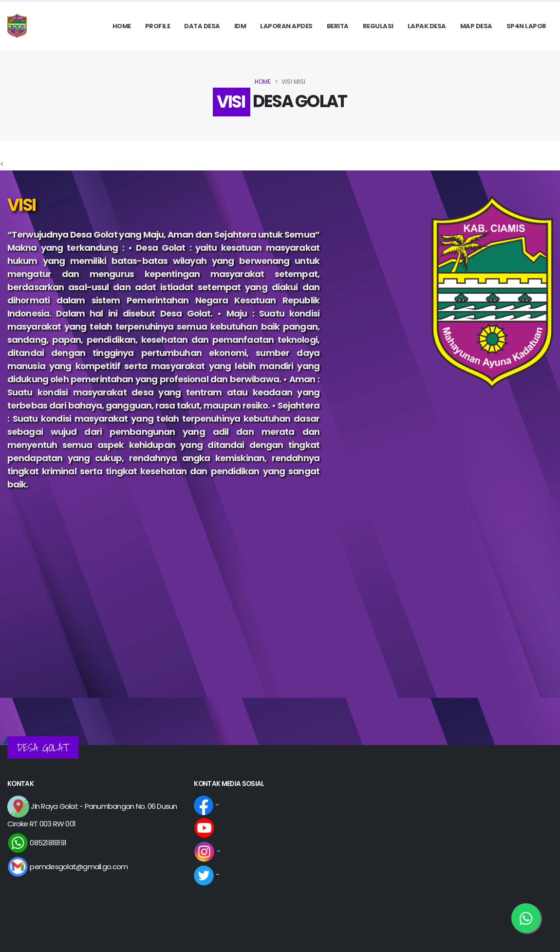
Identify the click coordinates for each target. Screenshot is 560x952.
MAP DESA (476, 26)
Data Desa (202, 26)
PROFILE (157, 26)
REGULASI (378, 26)
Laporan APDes (286, 26)
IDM (240, 26)
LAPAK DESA (427, 26)
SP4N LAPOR (526, 26)
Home (121, 26)
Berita (338, 26)
